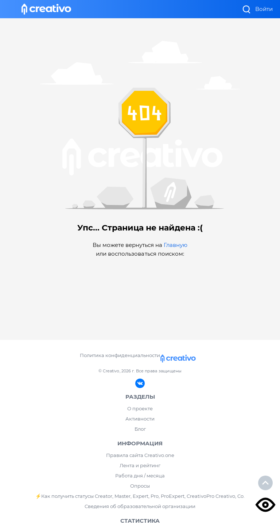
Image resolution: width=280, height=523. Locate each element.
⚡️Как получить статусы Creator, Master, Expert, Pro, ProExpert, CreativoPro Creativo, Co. (140, 496)
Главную (175, 244)
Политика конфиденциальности (120, 355)
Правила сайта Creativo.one (140, 455)
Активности (140, 419)
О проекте (140, 408)
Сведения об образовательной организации (140, 506)
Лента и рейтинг (140, 465)
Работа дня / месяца (140, 476)
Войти (264, 8)
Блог (140, 429)
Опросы (140, 486)
